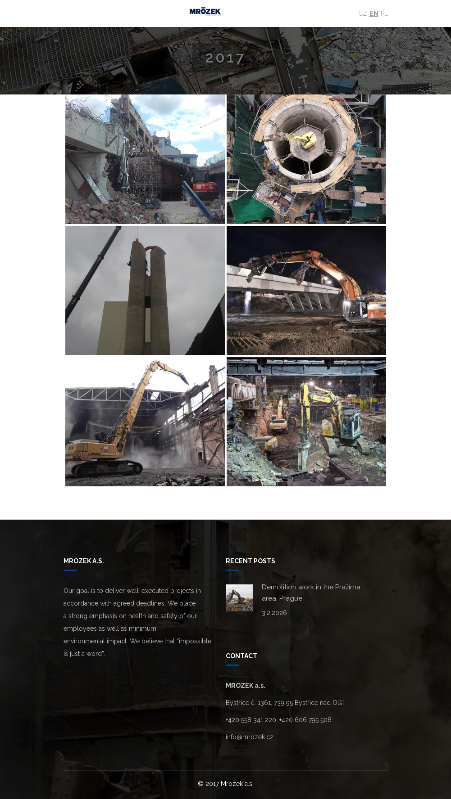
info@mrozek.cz (249, 737)
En (373, 13)
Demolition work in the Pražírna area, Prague (311, 592)
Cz (363, 13)
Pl (384, 13)
